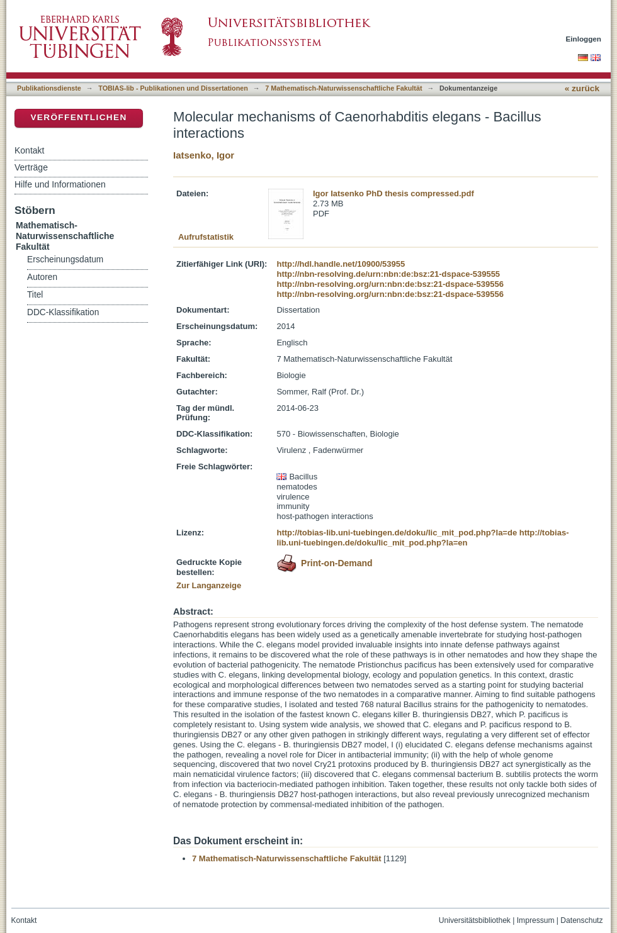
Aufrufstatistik (206, 237)
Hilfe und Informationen (60, 184)
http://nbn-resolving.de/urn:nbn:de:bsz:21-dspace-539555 (388, 274)
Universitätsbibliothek (475, 920)
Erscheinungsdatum (65, 259)
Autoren (42, 277)
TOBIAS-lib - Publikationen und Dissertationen (173, 88)
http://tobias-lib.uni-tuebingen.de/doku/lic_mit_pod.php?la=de (396, 532)
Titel (35, 294)
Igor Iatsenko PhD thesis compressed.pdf (393, 193)
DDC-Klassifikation (63, 312)
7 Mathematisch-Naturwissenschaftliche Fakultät (343, 88)
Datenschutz (581, 920)
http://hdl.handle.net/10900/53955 (340, 264)
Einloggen (584, 39)
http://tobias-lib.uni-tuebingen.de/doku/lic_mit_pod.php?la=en (422, 537)
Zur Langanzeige (208, 585)
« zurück (582, 88)
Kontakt (29, 150)
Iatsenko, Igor (203, 155)
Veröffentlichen (78, 117)
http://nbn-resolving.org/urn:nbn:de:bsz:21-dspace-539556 (389, 284)
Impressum (536, 920)
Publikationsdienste (49, 88)
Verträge (31, 167)
